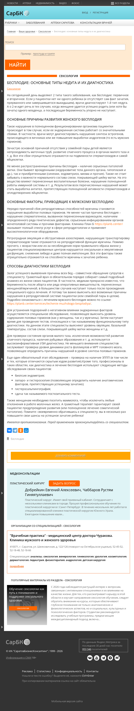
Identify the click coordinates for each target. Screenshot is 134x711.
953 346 (86, 649)
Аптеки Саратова (62, 22)
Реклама (27, 671)
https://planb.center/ (109, 224)
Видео (63, 3)
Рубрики (12, 22)
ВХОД (85, 12)
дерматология (19, 560)
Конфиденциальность (68, 671)
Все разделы (120, 3)
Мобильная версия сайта (67, 701)
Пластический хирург (27, 483)
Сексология (14, 88)
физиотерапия (55, 560)
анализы (36, 556)
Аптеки (27, 3)
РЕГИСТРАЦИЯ (100, 12)
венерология (67, 556)
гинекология (85, 556)
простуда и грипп (44, 53)
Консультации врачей (96, 22)
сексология (50, 556)
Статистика (44, 671)
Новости (12, 3)
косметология (117, 556)
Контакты (92, 671)
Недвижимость (45, 3)
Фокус (75, 3)
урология (101, 556)
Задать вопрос (64, 483)
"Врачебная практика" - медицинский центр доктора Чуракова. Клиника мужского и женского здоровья (61, 537)
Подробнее (17, 566)
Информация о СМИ (18, 657)
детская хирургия (94, 560)
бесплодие (17, 439)
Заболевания (35, 22)
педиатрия (37, 560)
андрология (73, 560)
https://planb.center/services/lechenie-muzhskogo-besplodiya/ (49, 303)
